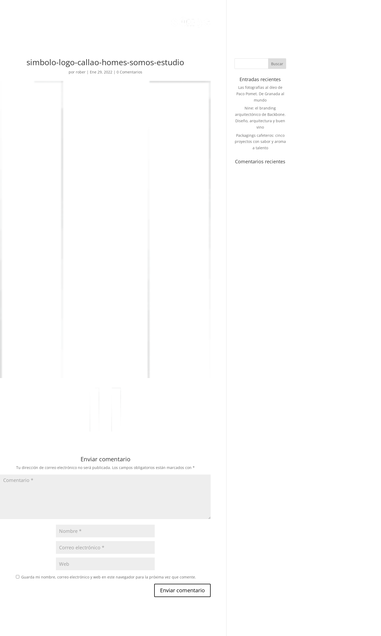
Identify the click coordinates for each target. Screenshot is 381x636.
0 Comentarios (129, 71)
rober (81, 71)
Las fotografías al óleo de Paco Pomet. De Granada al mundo (260, 94)
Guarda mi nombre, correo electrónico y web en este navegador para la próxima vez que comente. (108, 577)
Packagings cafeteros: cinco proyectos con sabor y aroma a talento (260, 142)
